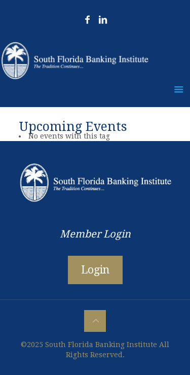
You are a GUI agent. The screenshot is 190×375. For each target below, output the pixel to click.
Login (95, 269)
